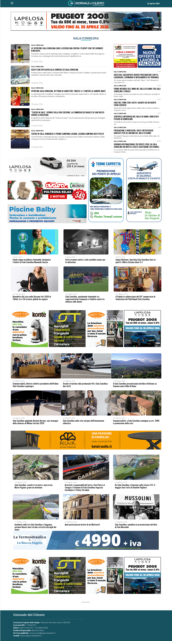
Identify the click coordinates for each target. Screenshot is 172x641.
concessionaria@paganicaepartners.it (42, 632)
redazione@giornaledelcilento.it (31, 635)
